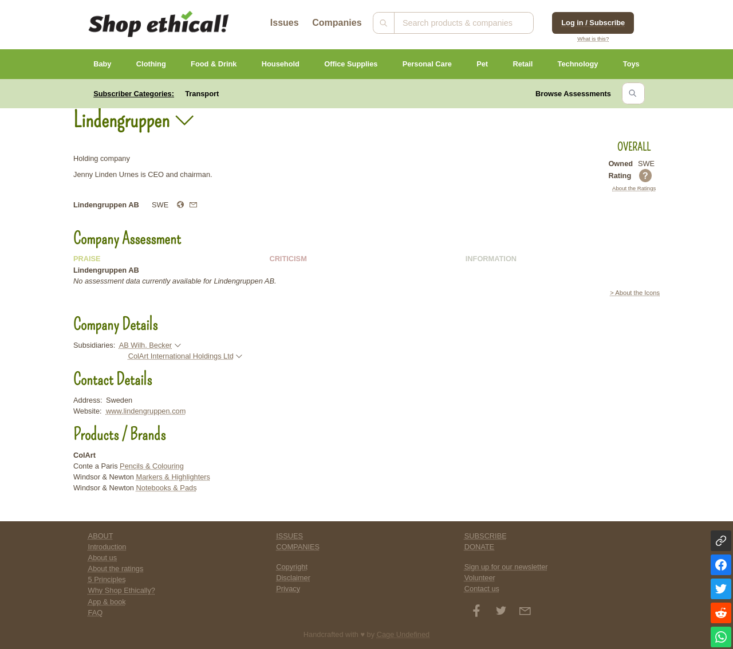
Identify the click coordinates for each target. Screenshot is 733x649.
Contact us (481, 588)
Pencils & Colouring (152, 466)
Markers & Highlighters (173, 477)
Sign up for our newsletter (506, 567)
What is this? (593, 39)
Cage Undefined (403, 634)
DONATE (479, 546)
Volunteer (479, 577)
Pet (482, 64)
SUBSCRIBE (485, 536)
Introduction (107, 546)
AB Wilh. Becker (145, 345)
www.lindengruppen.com (146, 411)
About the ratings (116, 568)
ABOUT (100, 536)
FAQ (95, 612)
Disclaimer (293, 577)
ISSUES (289, 536)
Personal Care (427, 64)
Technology (578, 64)
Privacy (288, 588)
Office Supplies (350, 64)
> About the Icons (635, 292)
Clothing (151, 64)
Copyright (292, 567)
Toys (631, 64)
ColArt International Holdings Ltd (181, 356)
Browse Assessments (573, 93)
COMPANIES (298, 546)
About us (102, 557)
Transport (202, 93)
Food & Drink (214, 64)
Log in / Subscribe (593, 22)
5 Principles (107, 579)
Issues (284, 22)
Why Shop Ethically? (121, 590)
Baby (102, 64)
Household (280, 64)
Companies (336, 22)
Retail (523, 64)
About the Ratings (634, 188)
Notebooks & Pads (166, 487)
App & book (107, 601)
